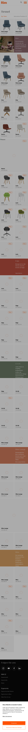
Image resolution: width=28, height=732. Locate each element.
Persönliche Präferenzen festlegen (14, 727)
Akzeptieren (14, 723)
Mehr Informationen (7, 716)
